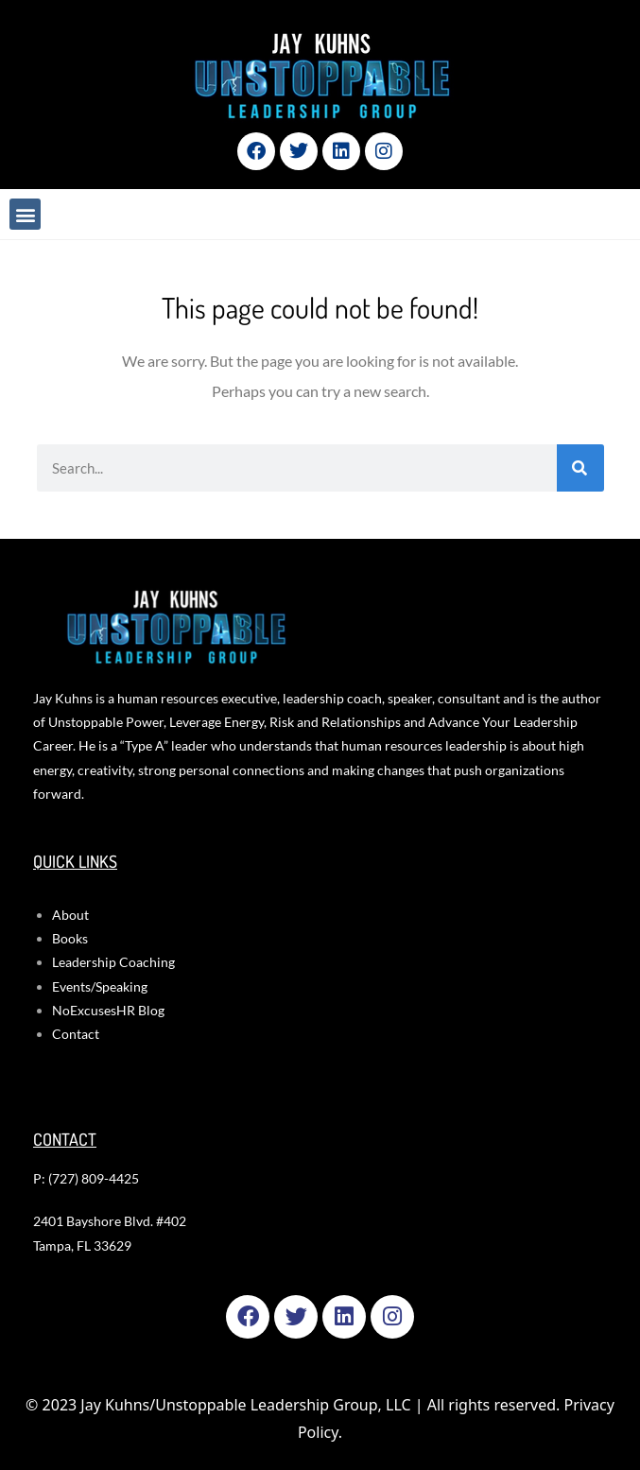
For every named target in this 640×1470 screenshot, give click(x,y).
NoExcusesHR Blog (108, 1010)
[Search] (580, 468)
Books (70, 938)
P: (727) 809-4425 (86, 1178)
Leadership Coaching (113, 962)
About (70, 915)
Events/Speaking (99, 986)
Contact (75, 1034)
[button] (25, 214)
